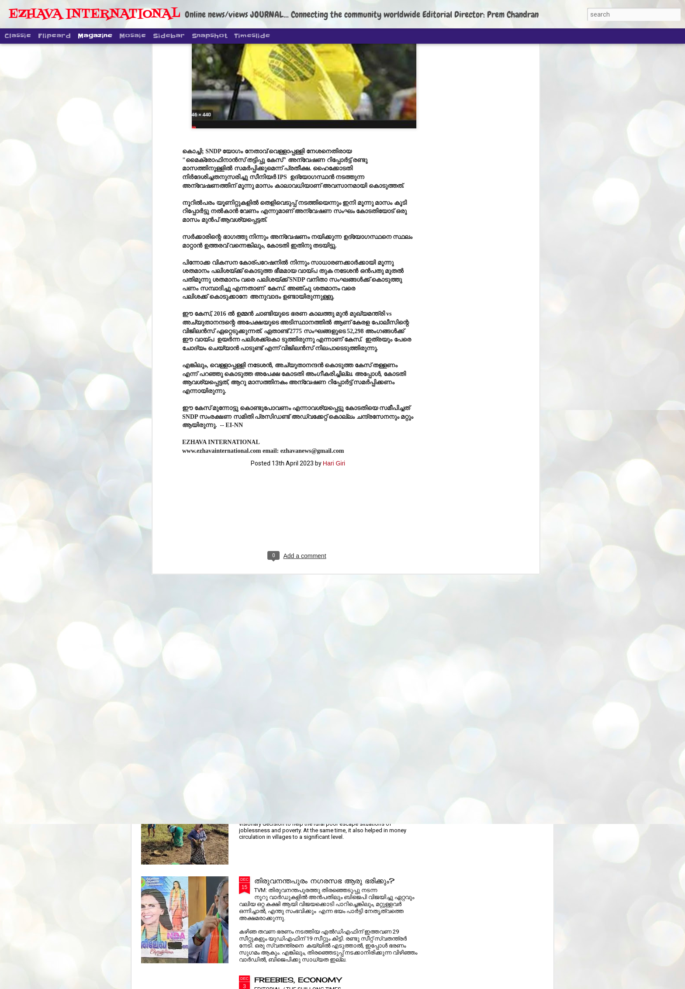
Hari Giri (334, 293)
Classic (17, 35)
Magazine (95, 35)
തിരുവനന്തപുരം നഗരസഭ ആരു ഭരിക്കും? (324, 880)
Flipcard (54, 35)
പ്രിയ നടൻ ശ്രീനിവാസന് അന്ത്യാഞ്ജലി (323, 682)
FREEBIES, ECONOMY (297, 979)
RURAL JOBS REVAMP (299, 781)
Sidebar (169, 35)
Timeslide (252, 35)
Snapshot (209, 35)
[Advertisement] (298, 350)
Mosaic (132, 35)
